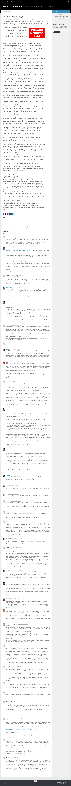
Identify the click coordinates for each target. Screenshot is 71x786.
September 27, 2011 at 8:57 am (18, 570)
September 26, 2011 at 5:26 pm (17, 538)
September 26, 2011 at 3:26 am (13, 485)
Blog (3, 1)
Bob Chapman (8, 408)
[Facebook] (60, 783)
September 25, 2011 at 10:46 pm (14, 362)
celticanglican (8, 287)
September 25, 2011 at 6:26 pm (16, 275)
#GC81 (6, 1)
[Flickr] (64, 783)
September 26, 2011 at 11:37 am (16, 501)
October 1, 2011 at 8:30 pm (18, 718)
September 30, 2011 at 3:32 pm (17, 693)
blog (17, 503)
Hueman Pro (15, 783)
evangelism (6, 11)
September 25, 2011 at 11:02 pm (16, 475)
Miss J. (7, 362)
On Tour (11, 1)
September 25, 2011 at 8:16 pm (14, 343)
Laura (7, 247)
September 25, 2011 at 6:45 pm (17, 287)
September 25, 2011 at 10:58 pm (17, 408)
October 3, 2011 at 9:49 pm (13, 757)
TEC (10, 11)
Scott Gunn (6, 19)
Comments (7, 233)
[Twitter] (58, 783)
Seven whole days (12, 6)
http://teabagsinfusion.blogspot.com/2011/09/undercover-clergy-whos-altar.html (21, 250)
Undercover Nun (9, 570)
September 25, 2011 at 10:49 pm (14, 381)
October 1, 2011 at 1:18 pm (18, 701)
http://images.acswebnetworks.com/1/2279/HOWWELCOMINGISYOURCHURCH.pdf (21, 729)
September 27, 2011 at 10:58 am (18, 583)
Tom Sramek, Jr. (9, 236)
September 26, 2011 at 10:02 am (13, 494)
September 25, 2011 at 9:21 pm (16, 349)
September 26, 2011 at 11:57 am (16, 512)
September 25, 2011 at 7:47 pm (16, 325)
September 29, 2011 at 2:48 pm (17, 666)
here (46, 503)
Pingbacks (15, 233)
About (19, 1)
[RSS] (65, 783)
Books (15, 1)
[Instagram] (62, 783)
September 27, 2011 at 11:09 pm (13, 598)
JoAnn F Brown (8, 666)
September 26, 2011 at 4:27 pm (13, 521)
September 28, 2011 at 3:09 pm (15, 645)
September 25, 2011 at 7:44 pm (16, 301)
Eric (6, 598)
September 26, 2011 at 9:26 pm (16, 547)
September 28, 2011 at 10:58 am (23, 624)
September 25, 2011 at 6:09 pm (14, 247)
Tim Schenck (8, 349)
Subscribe (57, 32)
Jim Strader (8, 501)
